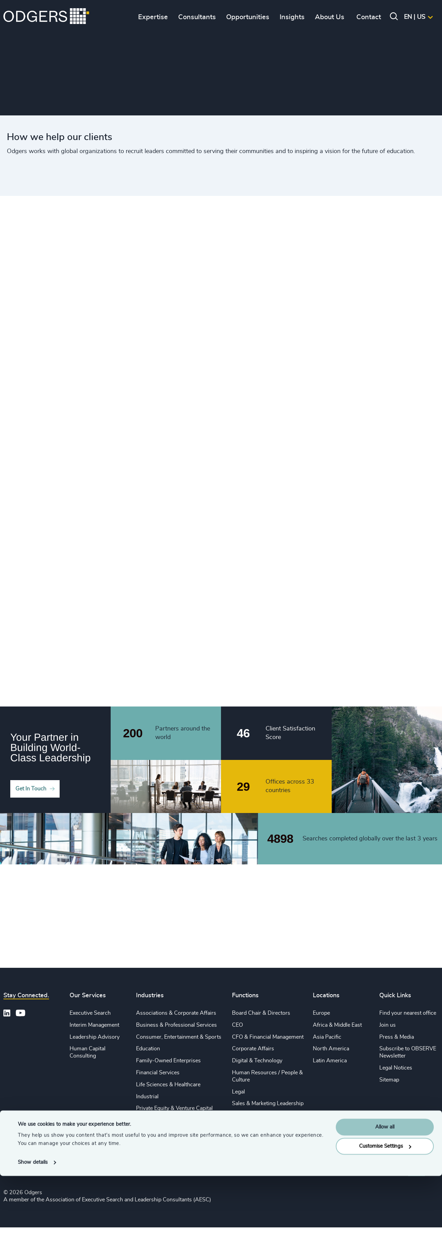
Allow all (384, 1189)
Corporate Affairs (253, 1048)
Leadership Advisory (95, 1037)
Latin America (330, 1060)
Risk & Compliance (255, 1139)
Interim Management (94, 1025)
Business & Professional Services (176, 1025)
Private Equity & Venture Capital (174, 1108)
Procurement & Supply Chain (267, 1115)
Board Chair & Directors (261, 1013)
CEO (237, 1025)
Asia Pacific (327, 1037)
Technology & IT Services (166, 1144)
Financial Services (158, 1072)
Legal (238, 1092)
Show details (33, 1224)
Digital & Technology (257, 1060)
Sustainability (152, 1132)
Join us (387, 1025)
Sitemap (389, 1080)
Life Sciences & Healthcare (168, 1084)
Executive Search (90, 1013)
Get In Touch (30, 788)
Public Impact (152, 1120)
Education (148, 1048)
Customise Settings (385, 1208)
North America (331, 1048)
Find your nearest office (407, 1013)
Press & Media (396, 1037)
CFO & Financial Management (268, 1037)
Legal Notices (395, 1068)
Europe (321, 1013)
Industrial (147, 1096)
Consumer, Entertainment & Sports (178, 1037)
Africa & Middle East (337, 1025)
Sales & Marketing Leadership (268, 1103)
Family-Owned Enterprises (168, 1060)
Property (242, 1127)
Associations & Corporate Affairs (176, 1013)
